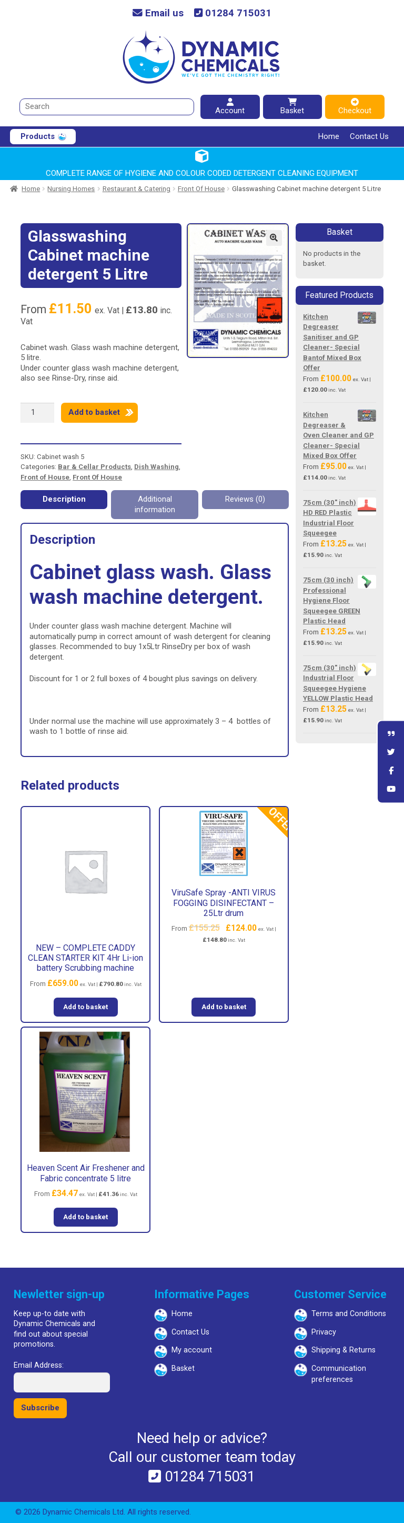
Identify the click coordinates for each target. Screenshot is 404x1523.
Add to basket (94, 412)
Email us (158, 13)
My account (191, 1350)
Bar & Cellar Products (94, 467)
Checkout (354, 106)
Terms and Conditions (348, 1313)
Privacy (323, 1332)
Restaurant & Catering (136, 189)
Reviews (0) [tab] (245, 499)
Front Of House (201, 189)
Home (328, 136)
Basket (292, 106)
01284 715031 (232, 13)
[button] (274, 238)
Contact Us (369, 136)
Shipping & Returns (343, 1350)
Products (38, 136)
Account (230, 106)
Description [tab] (64, 499)
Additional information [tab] (155, 504)
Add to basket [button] (85, 1007)
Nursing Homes (71, 189)
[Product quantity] (37, 413)
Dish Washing (156, 467)
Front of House (45, 477)
